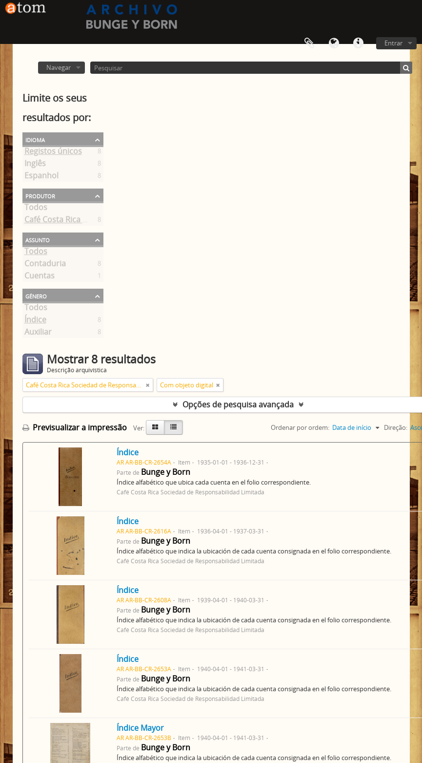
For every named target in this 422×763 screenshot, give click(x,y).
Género (36, 295)
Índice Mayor (140, 727)
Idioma (334, 43)
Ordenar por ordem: (300, 427)
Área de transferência (309, 43)
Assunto (37, 239)
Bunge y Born (165, 471)
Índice (35, 321)
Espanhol (41, 177)
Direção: (395, 427)
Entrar (393, 43)
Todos (35, 209)
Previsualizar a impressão (74, 427)
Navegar (58, 67)
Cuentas (39, 277)
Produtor (40, 195)
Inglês (35, 165)
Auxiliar (38, 333)
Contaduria (45, 265)
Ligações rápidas (358, 43)
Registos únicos (53, 153)
